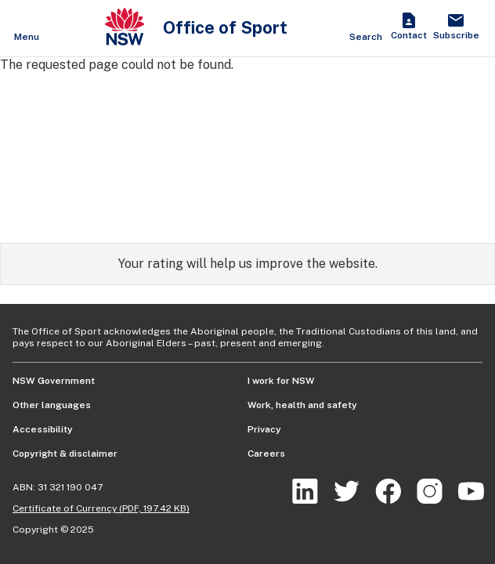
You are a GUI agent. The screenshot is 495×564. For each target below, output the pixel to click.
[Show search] (366, 28)
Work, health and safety (302, 405)
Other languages (52, 405)
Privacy (264, 429)
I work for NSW (281, 380)
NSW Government (54, 380)
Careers (266, 453)
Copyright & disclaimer (65, 453)
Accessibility (43, 429)
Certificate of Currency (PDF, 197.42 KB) (101, 508)
